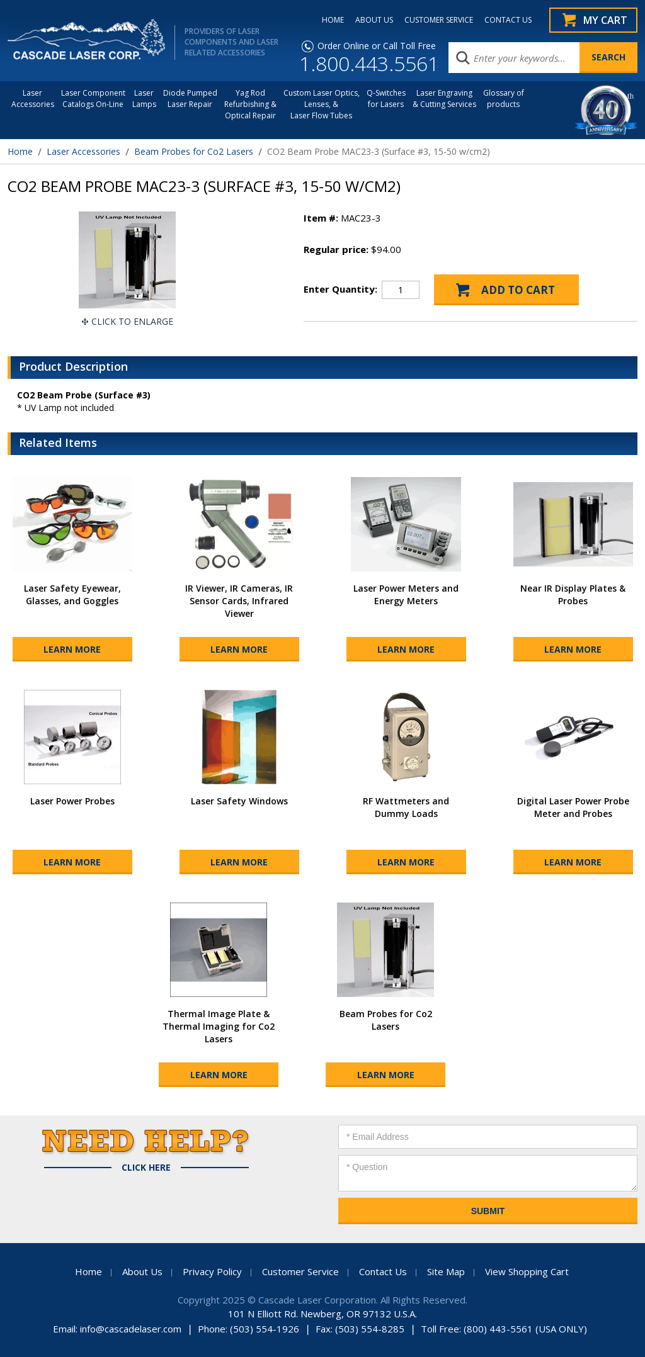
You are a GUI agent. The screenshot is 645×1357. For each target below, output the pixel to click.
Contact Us (383, 1271)
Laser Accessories (83, 151)
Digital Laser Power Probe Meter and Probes (573, 807)
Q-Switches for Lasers (386, 98)
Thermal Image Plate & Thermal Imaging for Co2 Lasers (219, 1026)
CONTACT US (508, 20)
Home (20, 151)
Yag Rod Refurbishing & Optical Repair (250, 104)
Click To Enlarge (132, 321)
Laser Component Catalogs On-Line (93, 98)
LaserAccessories (32, 98)
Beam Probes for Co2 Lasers (193, 151)
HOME (333, 20)
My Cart (605, 20)
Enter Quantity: (340, 289)
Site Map (446, 1271)
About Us (142, 1271)
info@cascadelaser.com (130, 1328)
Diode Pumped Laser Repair (190, 98)
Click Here (146, 1167)
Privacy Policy (212, 1271)
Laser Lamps (144, 98)
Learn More (72, 649)
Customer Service (300, 1271)
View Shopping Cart (527, 1271)
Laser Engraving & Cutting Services (444, 98)
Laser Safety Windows (239, 801)
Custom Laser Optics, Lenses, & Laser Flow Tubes (321, 104)
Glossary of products (503, 98)
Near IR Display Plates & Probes (572, 594)
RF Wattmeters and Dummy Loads (406, 807)
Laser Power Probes (72, 801)
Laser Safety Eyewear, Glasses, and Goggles (72, 594)
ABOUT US (374, 20)
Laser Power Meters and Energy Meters (406, 594)
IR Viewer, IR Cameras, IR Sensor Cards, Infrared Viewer (239, 600)
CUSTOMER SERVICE (438, 20)
